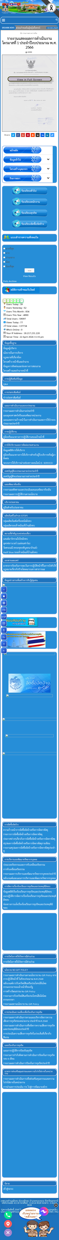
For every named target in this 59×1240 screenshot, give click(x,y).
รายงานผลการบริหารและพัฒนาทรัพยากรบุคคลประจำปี (29, 874)
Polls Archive (10, 281)
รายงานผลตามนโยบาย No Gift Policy (21, 1004)
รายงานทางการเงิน (30, 33)
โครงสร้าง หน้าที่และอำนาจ (16, 361)
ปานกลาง (10, 257)
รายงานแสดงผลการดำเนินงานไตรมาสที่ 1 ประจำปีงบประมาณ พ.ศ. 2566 (29, 42)
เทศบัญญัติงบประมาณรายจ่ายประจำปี (21, 476)
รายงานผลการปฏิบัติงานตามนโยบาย (20, 494)
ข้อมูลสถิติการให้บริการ (14, 450)
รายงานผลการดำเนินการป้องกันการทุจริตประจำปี (26, 1064)
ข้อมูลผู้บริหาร (10, 348)
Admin (30, 52)
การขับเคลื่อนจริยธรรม (14, 870)
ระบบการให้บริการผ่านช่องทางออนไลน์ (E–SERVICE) (28, 462)
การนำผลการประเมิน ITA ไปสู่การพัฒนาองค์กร (25, 1087)
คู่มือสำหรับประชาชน (13, 507)
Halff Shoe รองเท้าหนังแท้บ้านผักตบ (20, 552)
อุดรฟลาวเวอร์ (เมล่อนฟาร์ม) (16, 543)
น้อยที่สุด (10, 266)
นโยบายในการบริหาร (13, 352)
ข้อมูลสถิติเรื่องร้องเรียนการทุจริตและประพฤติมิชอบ (27, 892)
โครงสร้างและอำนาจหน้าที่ (15, 370)
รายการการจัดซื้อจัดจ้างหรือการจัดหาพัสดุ (22, 835)
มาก (8, 252)
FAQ (56, 1212)
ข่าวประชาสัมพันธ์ (12, 397)
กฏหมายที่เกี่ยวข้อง (12, 357)
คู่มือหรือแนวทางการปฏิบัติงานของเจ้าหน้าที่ (23, 436)
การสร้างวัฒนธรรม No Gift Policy (19, 992)
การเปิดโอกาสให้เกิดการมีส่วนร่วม (18, 962)
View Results (29, 276)
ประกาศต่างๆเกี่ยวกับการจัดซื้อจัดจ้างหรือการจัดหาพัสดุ (29, 839)
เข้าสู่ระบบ (8, 1189)
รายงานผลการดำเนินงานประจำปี (18, 410)
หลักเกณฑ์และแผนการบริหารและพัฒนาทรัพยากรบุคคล (29, 879)
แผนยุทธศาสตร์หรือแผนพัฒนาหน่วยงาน (22, 415)
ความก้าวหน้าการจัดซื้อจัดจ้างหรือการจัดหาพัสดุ (25, 830)
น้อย (8, 261)
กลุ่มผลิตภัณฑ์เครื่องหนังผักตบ (17, 520)
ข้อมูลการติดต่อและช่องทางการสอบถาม (22, 366)
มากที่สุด (10, 248)
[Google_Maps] (8, 1224)
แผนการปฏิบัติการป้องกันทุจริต (17, 1051)
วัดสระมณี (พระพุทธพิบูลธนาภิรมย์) (20, 547)
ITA (4, 609)
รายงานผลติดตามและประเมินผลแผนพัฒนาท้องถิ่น (27, 489)
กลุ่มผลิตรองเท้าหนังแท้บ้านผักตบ (19, 525)
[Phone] (8, 1215)
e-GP (4, 616)
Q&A (5, 384)
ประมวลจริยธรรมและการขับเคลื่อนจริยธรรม (24, 865)
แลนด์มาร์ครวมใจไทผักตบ (15, 538)
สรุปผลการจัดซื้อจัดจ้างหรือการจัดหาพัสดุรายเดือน (26, 844)
